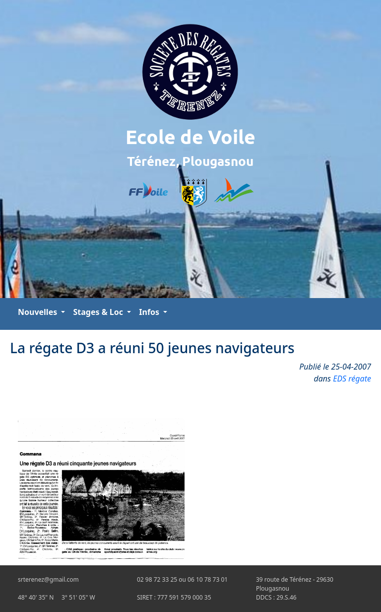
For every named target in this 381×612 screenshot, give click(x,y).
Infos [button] (150, 311)
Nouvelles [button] (38, 311)
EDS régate (352, 378)
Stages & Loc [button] (99, 311)
